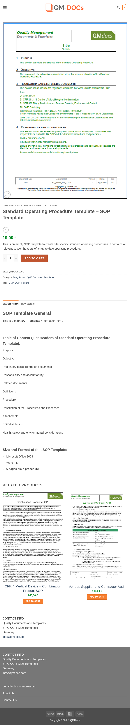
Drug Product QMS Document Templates (30, 205)
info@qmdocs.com (14, 636)
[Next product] (5, 230)
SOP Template (22, 282)
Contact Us (10, 700)
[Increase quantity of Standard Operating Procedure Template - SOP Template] (16, 258)
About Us (8, 693)
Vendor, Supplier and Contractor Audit (97, 587)
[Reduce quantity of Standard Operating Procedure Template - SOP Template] (5, 258)
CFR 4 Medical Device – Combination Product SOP (33, 588)
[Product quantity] (10, 258)
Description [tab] (11, 304)
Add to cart (34, 258)
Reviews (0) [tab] (28, 304)
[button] (5, 7)
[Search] (118, 7)
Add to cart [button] (33, 601)
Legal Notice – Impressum (19, 686)
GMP (11, 282)
